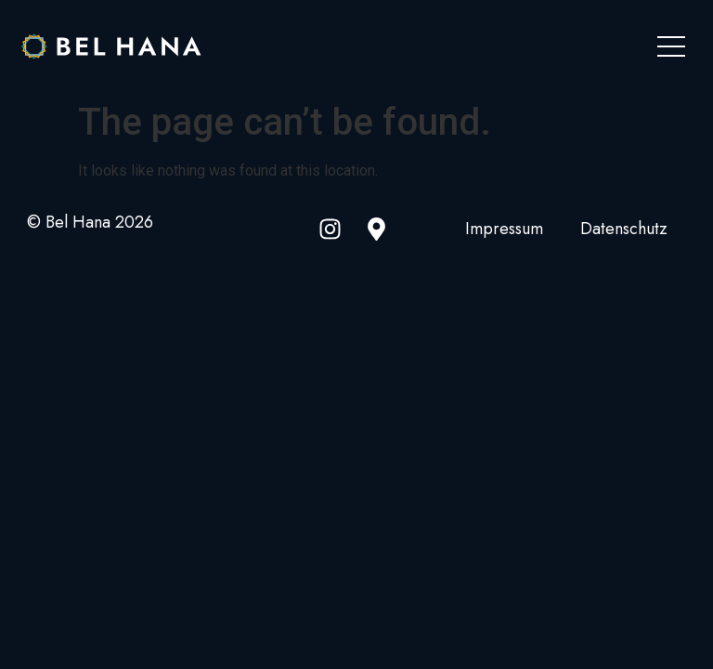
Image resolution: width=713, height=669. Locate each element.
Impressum (504, 228)
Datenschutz (624, 228)
